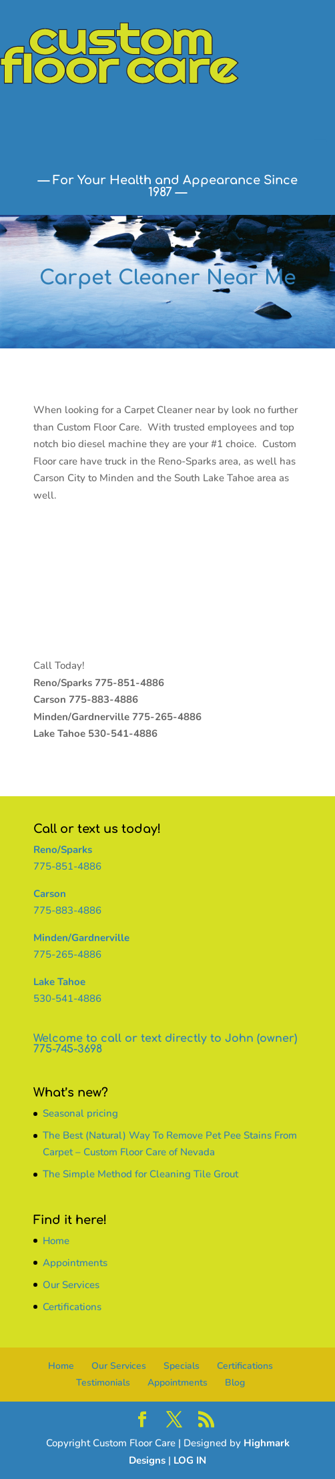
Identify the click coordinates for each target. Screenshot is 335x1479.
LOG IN (190, 1460)
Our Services (71, 1284)
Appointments (75, 1262)
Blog (235, 1382)
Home (56, 1240)
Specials (181, 1366)
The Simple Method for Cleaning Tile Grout (140, 1174)
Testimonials (103, 1382)
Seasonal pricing (80, 1113)
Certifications (72, 1306)
